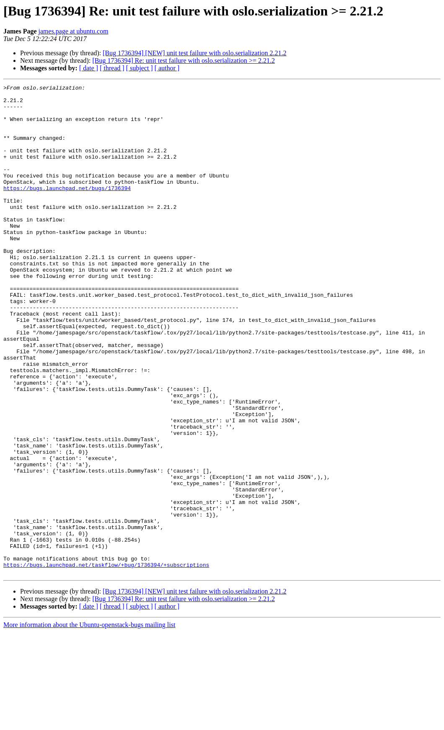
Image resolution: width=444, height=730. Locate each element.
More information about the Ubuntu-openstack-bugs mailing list (89, 722)
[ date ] (88, 68)
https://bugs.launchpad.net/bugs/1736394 (67, 209)
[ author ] (167, 68)
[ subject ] (139, 68)
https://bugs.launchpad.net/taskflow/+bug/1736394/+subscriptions (106, 661)
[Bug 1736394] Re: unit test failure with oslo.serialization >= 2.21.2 (183, 60)
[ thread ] (112, 68)
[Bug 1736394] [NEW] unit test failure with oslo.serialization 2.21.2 (195, 53)
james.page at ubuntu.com (73, 31)
